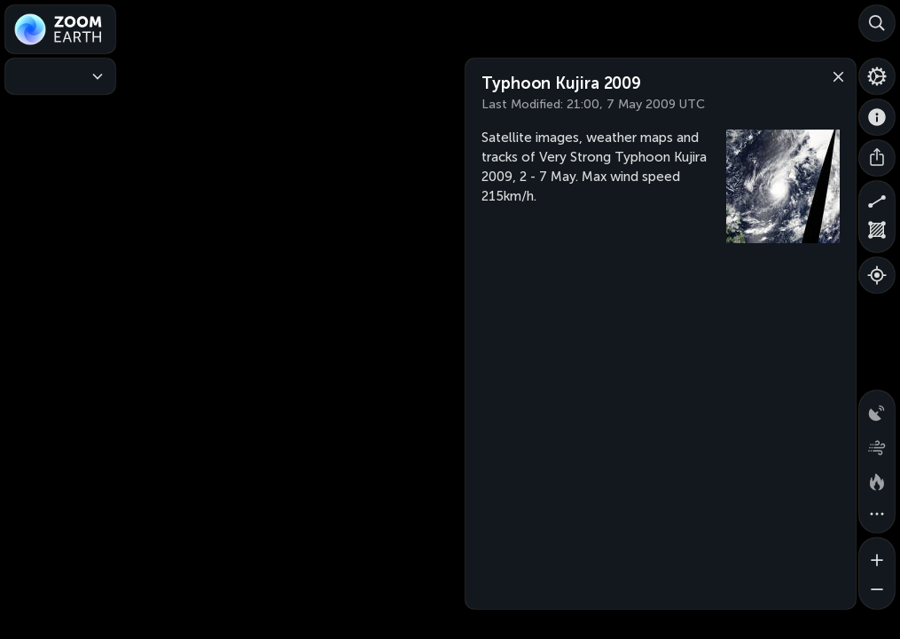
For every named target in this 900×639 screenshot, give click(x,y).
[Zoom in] (877, 555)
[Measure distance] (877, 199)
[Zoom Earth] (60, 29)
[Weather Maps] (60, 76)
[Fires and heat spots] (877, 479)
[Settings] (877, 76)
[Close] (834, 75)
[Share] (877, 158)
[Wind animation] (877, 444)
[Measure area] (877, 234)
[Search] (877, 23)
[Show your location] (877, 275)
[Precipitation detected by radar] (877, 408)
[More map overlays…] (877, 514)
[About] (877, 117)
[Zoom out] (877, 591)
